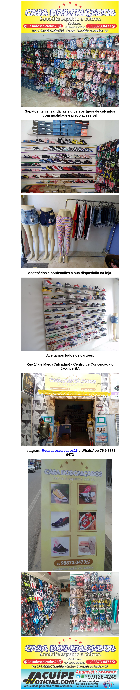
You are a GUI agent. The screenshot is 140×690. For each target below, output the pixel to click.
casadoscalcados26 (61, 451)
